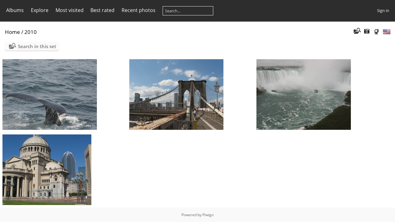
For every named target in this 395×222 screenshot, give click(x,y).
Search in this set (37, 46)
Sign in (383, 10)
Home (12, 31)
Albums (15, 10)
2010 (30, 31)
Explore (39, 10)
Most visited (70, 10)
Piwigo (208, 214)
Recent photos (139, 10)
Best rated (102, 10)
